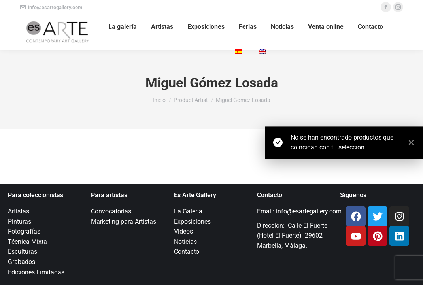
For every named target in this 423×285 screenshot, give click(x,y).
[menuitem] (240, 52)
